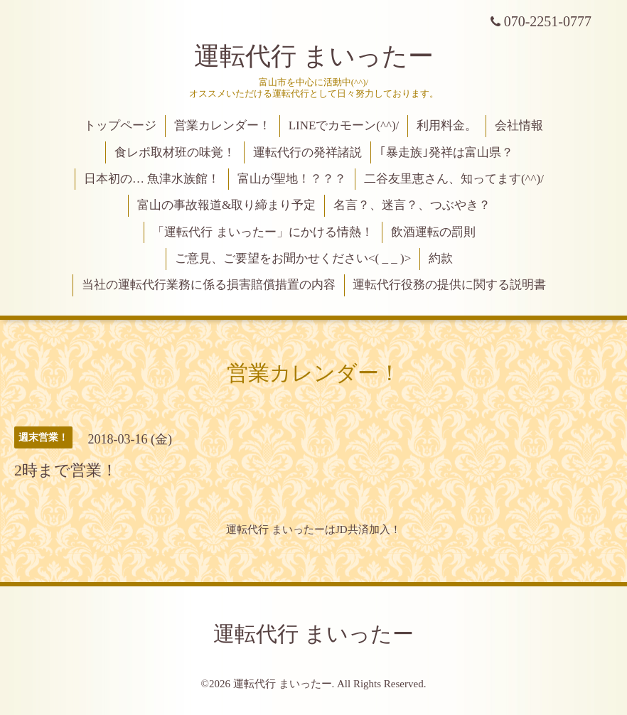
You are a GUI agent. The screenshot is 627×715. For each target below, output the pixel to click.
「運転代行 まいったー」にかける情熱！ (262, 232)
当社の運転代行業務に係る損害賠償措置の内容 (209, 284)
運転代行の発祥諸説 (307, 152)
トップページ (120, 125)
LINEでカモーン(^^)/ (344, 125)
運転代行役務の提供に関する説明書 (449, 284)
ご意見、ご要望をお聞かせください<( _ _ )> (293, 258)
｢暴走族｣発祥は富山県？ (446, 152)
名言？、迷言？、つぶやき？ (412, 205)
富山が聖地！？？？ (291, 179)
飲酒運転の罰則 (433, 232)
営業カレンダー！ (222, 125)
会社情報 (519, 125)
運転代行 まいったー (314, 56)
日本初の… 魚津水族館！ (152, 179)
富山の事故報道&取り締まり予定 (226, 205)
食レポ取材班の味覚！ (174, 152)
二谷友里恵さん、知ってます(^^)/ (454, 179)
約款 (441, 258)
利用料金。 (447, 125)
